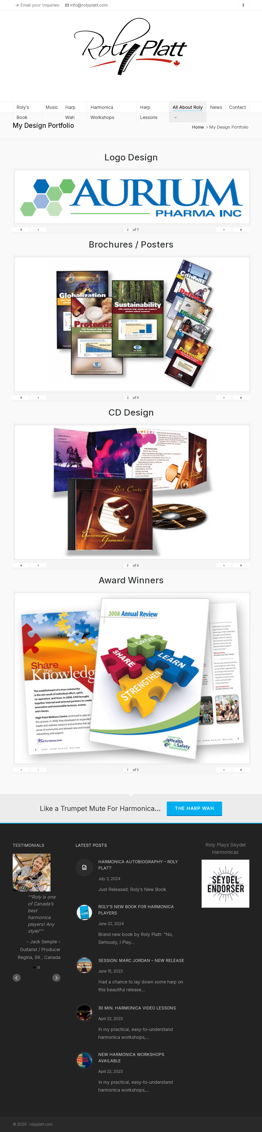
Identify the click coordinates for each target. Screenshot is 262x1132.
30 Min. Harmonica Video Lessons (137, 1007)
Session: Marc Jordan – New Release (141, 960)
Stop (38, 967)
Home (198, 127)
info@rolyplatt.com (86, 5)
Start (34, 967)
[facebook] (244, 5)
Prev (17, 978)
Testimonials (28, 845)
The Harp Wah (194, 808)
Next (56, 978)
